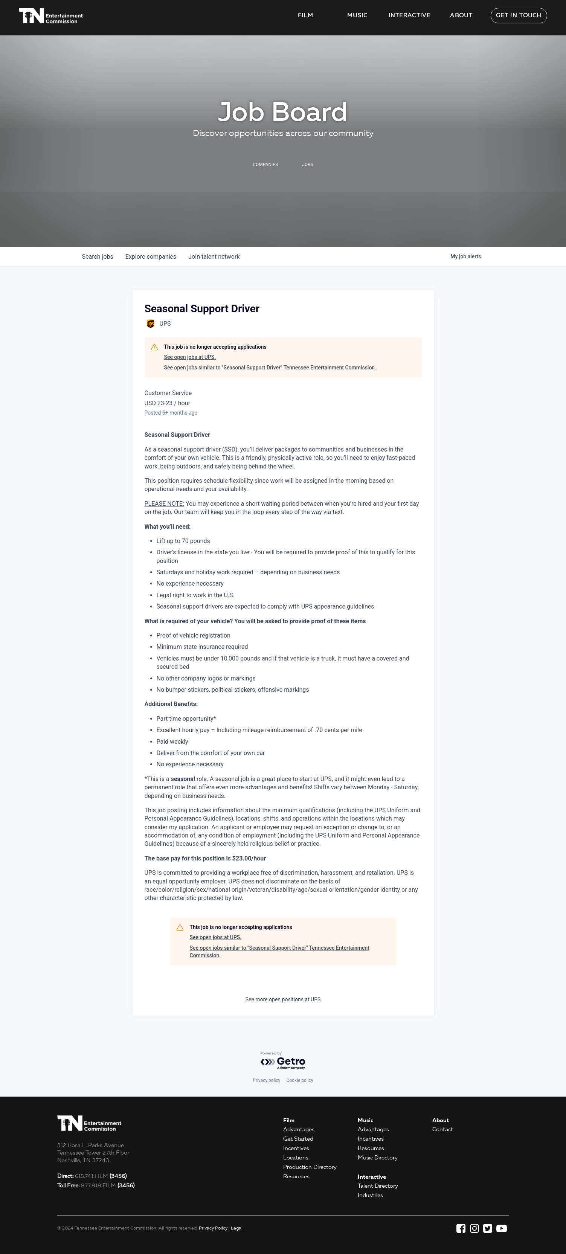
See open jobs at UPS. (190, 357)
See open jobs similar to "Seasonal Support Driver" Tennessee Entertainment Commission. (270, 368)
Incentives (296, 1148)
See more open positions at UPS (283, 999)
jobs (97, 256)
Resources (296, 1176)
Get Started (298, 1138)
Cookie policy (299, 1080)
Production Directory (310, 1167)
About (461, 15)
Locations (295, 1157)
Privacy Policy (213, 1228)
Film (305, 15)
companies (150, 256)
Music (357, 15)
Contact (442, 1129)
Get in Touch (519, 15)
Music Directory (378, 1157)
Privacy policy (266, 1080)
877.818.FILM (95, 1185)
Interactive (409, 15)
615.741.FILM (92, 1176)
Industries (370, 1195)
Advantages (298, 1129)
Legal (237, 1228)
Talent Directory (378, 1185)
